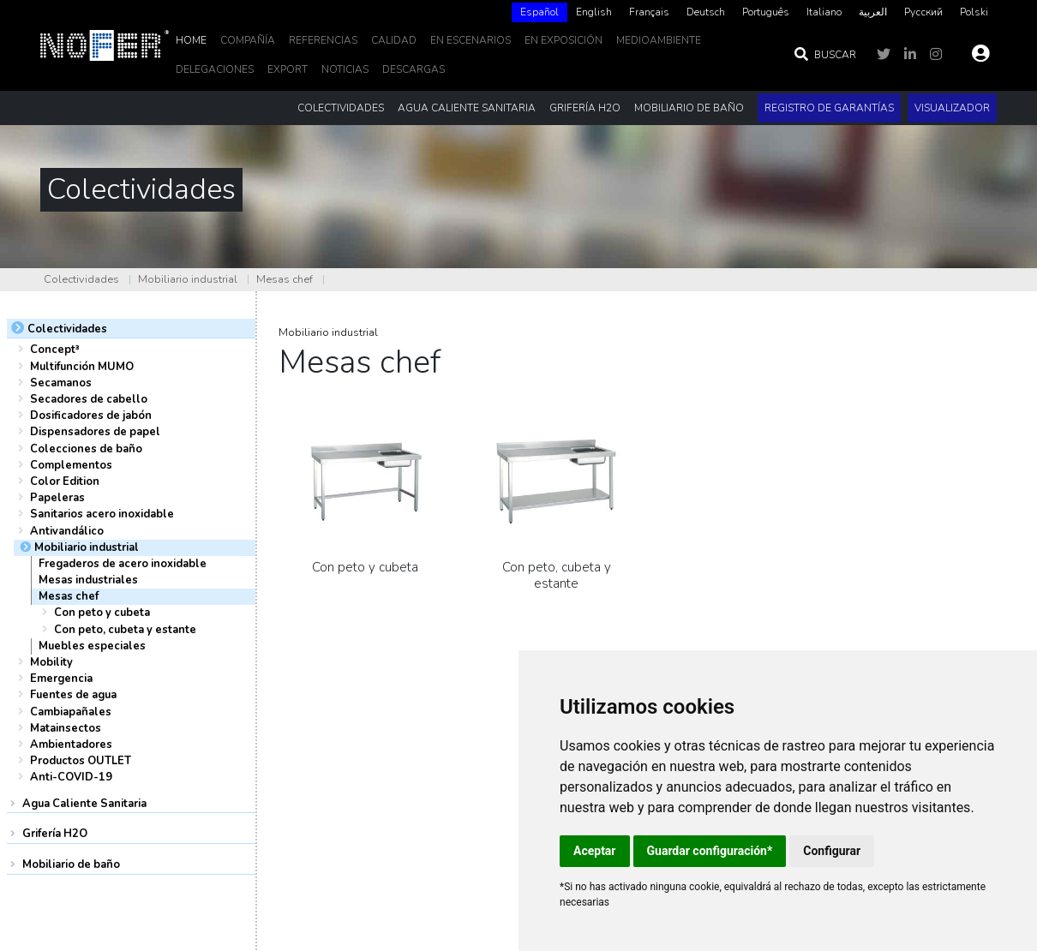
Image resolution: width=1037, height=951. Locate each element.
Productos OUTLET (80, 761)
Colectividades (81, 279)
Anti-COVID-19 (71, 777)
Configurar (831, 851)
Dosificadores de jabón (91, 415)
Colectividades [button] (340, 108)
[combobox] (539, 12)
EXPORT (287, 69)
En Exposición (563, 40)
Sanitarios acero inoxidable (102, 514)
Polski (974, 12)
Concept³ (55, 349)
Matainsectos (65, 728)
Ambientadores (71, 744)
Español (539, 12)
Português (765, 12)
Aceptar (594, 851)
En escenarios (470, 40)
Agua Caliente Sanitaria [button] (467, 108)
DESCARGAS (413, 69)
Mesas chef (284, 279)
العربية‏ (873, 12)
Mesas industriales (88, 580)
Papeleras (57, 497)
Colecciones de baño (86, 449)
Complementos (71, 465)
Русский (923, 12)
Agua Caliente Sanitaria (84, 803)
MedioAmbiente (658, 40)
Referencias (323, 40)
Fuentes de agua (73, 695)
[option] (593, 12)
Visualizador (952, 108)
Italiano (824, 12)
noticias (345, 69)
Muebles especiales (92, 646)
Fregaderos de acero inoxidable (123, 563)
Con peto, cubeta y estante (125, 629)
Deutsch (705, 12)
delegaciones (215, 69)
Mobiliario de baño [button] (689, 108)
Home (191, 40)
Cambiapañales (70, 712)
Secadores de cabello (88, 399)
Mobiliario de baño (71, 864)
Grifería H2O (54, 833)
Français (649, 12)
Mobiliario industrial (187, 279)
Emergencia (61, 678)
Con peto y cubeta (102, 612)
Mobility (51, 662)
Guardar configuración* (710, 851)
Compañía (247, 40)
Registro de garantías (829, 108)
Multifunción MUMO (82, 366)
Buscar (824, 55)
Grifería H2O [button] (584, 108)
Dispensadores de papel (95, 432)
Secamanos (61, 383)
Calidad (394, 40)
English (594, 12)
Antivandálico (67, 531)
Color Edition (64, 481)
